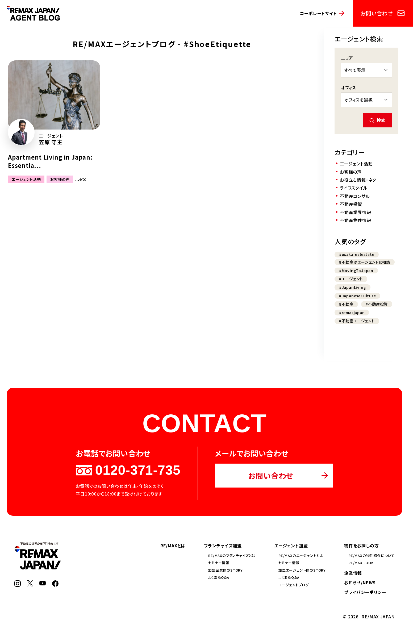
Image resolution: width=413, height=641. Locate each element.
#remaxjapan (352, 312)
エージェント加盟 (291, 545)
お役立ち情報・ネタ (358, 180)
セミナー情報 (218, 562)
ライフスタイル (354, 188)
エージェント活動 (26, 179)
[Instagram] (17, 585)
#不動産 (346, 304)
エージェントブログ (293, 584)
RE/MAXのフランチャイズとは (232, 555)
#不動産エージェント (357, 320)
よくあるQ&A (218, 577)
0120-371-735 (128, 470)
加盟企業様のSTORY (225, 570)
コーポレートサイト (318, 13)
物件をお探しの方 (361, 545)
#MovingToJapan (356, 270)
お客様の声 (59, 179)
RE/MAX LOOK (361, 562)
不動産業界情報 (355, 212)
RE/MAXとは (172, 545)
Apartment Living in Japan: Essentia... (50, 161)
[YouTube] (42, 583)
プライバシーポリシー (365, 592)
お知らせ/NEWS (360, 582)
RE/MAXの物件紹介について (371, 555)
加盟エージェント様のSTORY (302, 570)
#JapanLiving (352, 287)
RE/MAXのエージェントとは (300, 555)
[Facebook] (55, 585)
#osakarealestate (356, 254)
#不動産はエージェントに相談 (364, 262)
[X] (30, 584)
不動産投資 (351, 204)
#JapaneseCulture (357, 295)
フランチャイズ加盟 (222, 545)
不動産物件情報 (355, 220)
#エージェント (351, 278)
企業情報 (353, 573)
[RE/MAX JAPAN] (37, 567)
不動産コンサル (355, 196)
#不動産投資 (376, 304)
